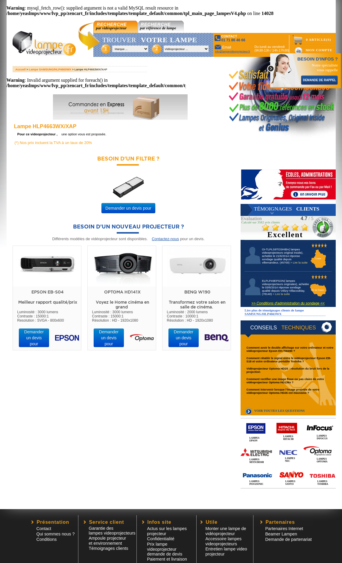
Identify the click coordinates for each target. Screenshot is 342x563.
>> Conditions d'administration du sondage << (287, 303)
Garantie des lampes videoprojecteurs (112, 530)
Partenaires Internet (284, 528)
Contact (44, 528)
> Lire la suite (298, 262)
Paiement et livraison (167, 559)
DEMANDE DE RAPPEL (319, 80)
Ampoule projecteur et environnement (107, 541)
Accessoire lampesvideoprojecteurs (224, 541)
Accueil (21, 69)
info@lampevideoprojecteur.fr (232, 51)
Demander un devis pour (128, 208)
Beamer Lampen (281, 534)
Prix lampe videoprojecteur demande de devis (165, 549)
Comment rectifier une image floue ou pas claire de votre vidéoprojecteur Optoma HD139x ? (285, 380)
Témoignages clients (108, 548)
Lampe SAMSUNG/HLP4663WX (50, 69)
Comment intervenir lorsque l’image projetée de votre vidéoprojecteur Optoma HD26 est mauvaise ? (283, 391)
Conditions (47, 539)
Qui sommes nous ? (56, 534)
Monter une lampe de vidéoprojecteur (226, 531)
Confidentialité (160, 538)
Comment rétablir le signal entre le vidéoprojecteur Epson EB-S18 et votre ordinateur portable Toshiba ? (289, 359)
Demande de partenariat (288, 539)
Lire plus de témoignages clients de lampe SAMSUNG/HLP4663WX (274, 312)
